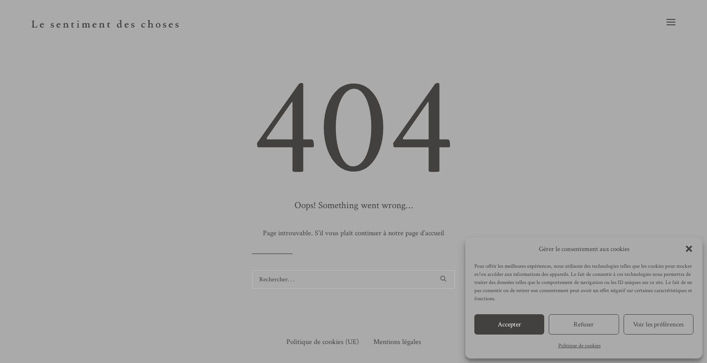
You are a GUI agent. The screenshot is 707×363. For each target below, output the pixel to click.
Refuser (584, 324)
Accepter (509, 324)
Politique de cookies (579, 345)
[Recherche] (353, 279)
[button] (688, 248)
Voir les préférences (658, 324)
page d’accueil (424, 233)
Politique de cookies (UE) (322, 342)
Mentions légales (397, 342)
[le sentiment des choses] (105, 22)
